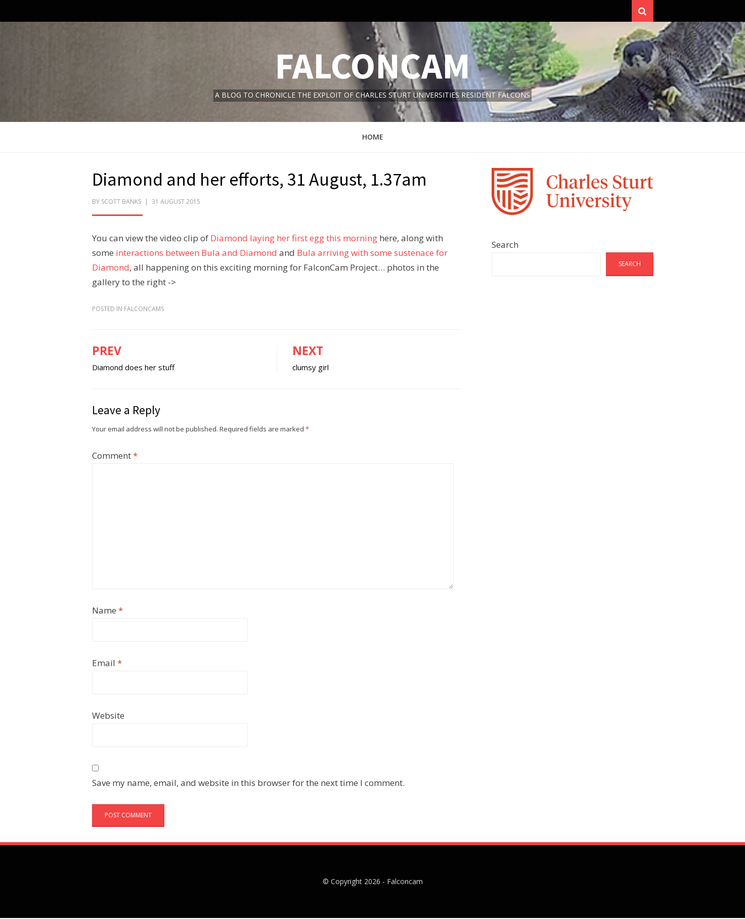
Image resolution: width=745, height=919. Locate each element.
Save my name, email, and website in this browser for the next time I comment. (248, 784)
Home (372, 138)
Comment (115, 456)
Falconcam (372, 66)
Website (108, 716)
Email (107, 664)
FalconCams (144, 309)
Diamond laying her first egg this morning (293, 239)
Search (505, 245)
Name (107, 611)
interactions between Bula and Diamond (196, 253)
